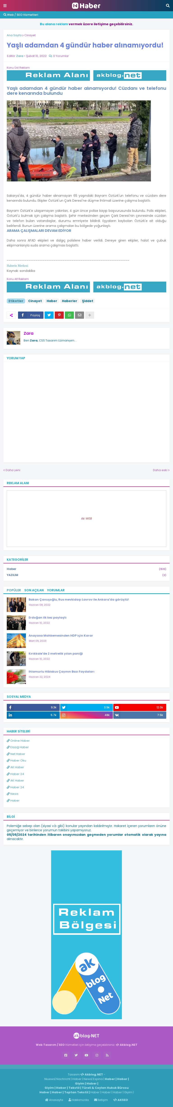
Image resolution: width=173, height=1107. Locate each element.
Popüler (14, 590)
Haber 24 (15, 774)
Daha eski (160, 470)
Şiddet (87, 301)
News (12, 794)
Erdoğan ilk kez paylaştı (47, 617)
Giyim (79, 1083)
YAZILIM (86, 575)
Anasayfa (54, 1100)
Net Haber (16, 754)
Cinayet (30, 35)
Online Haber (18, 741)
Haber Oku (16, 760)
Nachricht (63, 1079)
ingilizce (47, 1066)
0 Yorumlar (61, 56)
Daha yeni (13, 470)
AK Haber (15, 767)
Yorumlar (56, 590)
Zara (29, 333)
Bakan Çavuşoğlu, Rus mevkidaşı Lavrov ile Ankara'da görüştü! (79, 599)
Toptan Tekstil (76, 1092)
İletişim (101, 1100)
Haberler (69, 301)
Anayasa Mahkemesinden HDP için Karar (61, 635)
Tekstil (74, 1088)
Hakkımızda (78, 1100)
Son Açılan (34, 590)
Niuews (49, 1079)
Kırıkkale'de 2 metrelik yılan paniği (56, 653)
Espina (98, 1079)
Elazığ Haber (18, 747)
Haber (52, 301)
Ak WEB (86, 518)
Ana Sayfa (14, 35)
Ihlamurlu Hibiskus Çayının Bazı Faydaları (61, 671)
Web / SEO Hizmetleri (20, 15)
